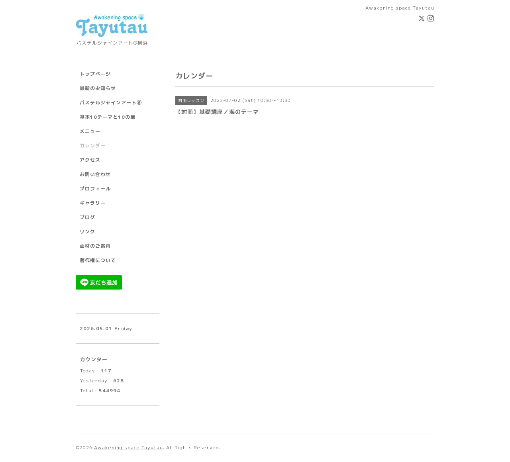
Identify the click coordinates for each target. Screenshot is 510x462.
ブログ (87, 217)
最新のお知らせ (98, 88)
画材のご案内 (95, 246)
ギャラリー (93, 203)
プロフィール (95, 188)
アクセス (90, 160)
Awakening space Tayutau (128, 447)
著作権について (98, 260)
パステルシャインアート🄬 (111, 102)
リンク (87, 231)
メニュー (90, 131)
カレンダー (93, 145)
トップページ (95, 73)
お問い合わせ (95, 174)
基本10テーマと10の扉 (107, 117)
